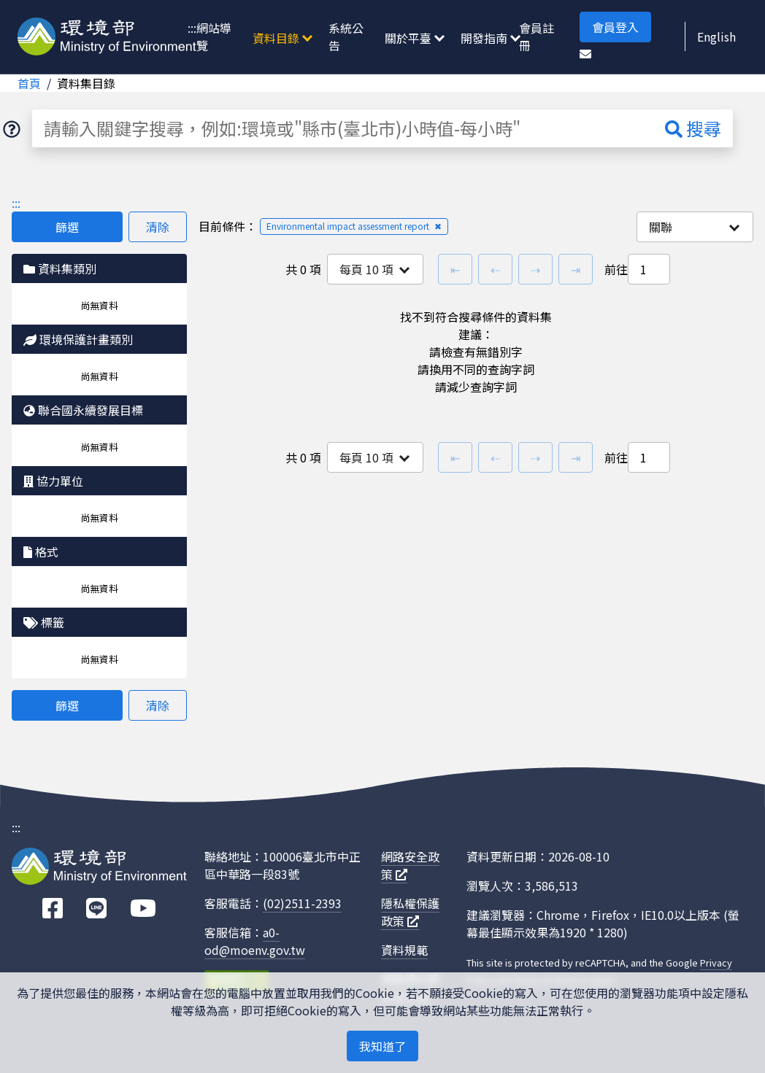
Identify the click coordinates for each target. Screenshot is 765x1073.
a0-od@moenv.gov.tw (254, 940)
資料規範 (404, 949)
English (716, 36)
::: (192, 27)
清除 (157, 227)
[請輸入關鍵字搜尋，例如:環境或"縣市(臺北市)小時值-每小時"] (343, 128)
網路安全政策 (410, 865)
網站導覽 (213, 36)
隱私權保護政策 (410, 911)
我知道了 (382, 1046)
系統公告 (346, 36)
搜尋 (693, 128)
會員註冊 (536, 36)
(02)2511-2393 (302, 903)
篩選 (67, 227)
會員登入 (615, 27)
